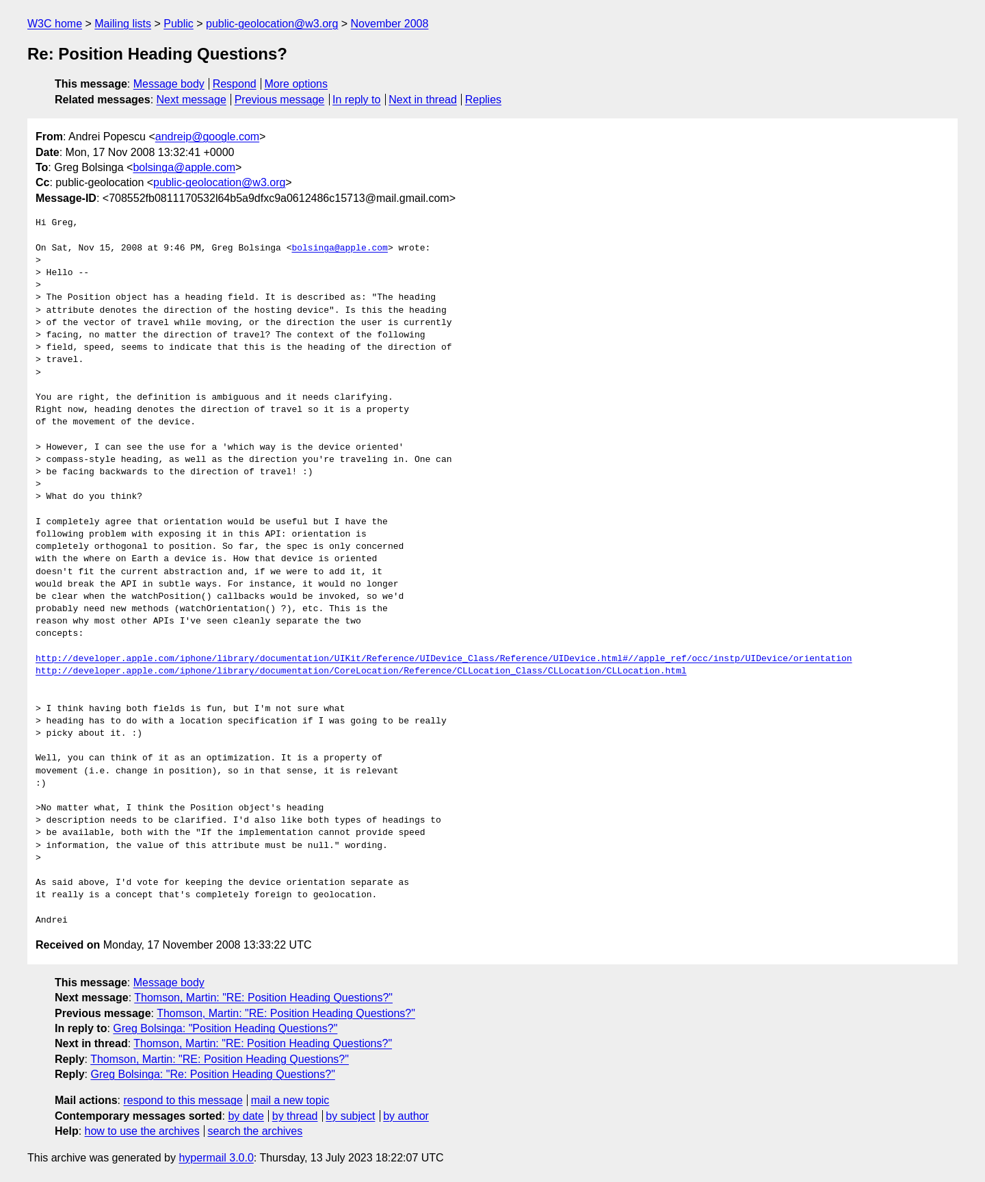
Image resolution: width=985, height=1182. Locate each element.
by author (406, 1116)
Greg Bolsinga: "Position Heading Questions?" (225, 1028)
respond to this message (182, 1100)
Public (178, 23)
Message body (169, 84)
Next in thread (423, 99)
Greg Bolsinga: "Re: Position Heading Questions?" (212, 1074)
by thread (295, 1116)
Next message (191, 99)
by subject (350, 1116)
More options (296, 84)
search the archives (255, 1131)
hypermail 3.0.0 (216, 1158)
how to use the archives (142, 1131)
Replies (483, 99)
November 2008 (390, 23)
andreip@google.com (207, 136)
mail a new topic (290, 1100)
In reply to (356, 99)
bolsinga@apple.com (184, 167)
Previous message (280, 99)
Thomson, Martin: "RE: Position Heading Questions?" (263, 997)
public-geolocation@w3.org (272, 23)
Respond (235, 84)
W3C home (54, 23)
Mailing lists (122, 23)
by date (245, 1116)
